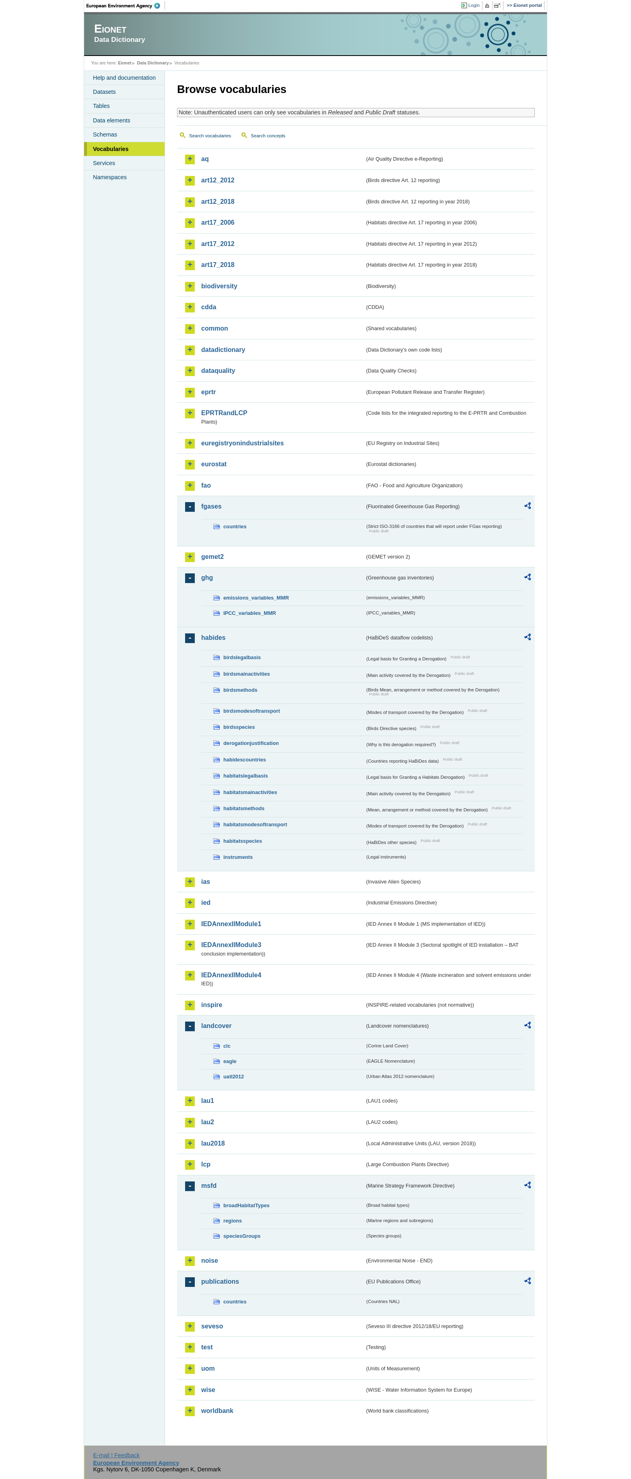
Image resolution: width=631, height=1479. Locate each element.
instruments (238, 857)
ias (205, 881)
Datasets (104, 92)
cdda (208, 307)
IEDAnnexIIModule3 (231, 944)
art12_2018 (218, 201)
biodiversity (219, 286)
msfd (209, 1185)
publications (220, 1281)
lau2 (207, 1122)
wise (208, 1389)
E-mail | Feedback (116, 1455)
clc (227, 1046)
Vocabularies (111, 149)
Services (104, 163)
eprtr (208, 392)
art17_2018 (218, 264)
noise (209, 1260)
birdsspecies (239, 727)
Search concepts (268, 135)
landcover (216, 1025)
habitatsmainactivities (250, 792)
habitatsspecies (242, 841)
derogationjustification (251, 743)
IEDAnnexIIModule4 (231, 975)
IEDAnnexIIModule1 (231, 923)
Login (474, 5)
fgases (211, 506)
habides (213, 637)
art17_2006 (218, 222)
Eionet (124, 62)
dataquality (218, 370)
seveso (212, 1326)
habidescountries (244, 760)
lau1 (207, 1100)
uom (208, 1368)
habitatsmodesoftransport (255, 824)
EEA (126, 6)
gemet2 (212, 556)
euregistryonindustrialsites (242, 443)
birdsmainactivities (246, 674)
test (206, 1347)
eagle (230, 1061)
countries (235, 526)
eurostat (214, 464)
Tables (101, 106)
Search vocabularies (210, 135)
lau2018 (213, 1143)
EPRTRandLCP (224, 413)
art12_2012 (218, 180)
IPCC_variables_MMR (249, 613)
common (214, 328)
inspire (211, 1004)
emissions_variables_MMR (256, 598)
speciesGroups (241, 1236)
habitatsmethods (243, 808)
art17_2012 (218, 243)
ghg (207, 577)
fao (206, 485)
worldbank (217, 1410)
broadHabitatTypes (246, 1205)
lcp (205, 1164)
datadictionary (223, 349)
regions (232, 1221)
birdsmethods (240, 690)
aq (205, 158)
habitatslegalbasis (245, 776)
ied (205, 902)
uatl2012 (233, 1077)
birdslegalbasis (242, 657)
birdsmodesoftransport (251, 711)
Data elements (111, 120)
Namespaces (110, 177)
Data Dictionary (153, 62)
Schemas (105, 134)
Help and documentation (124, 77)
